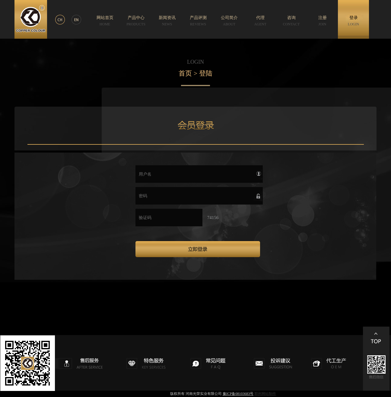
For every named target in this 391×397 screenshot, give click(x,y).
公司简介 (229, 20)
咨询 (291, 20)
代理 (260, 20)
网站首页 (105, 20)
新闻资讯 (167, 20)
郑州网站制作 (265, 394)
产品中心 (135, 20)
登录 (353, 20)
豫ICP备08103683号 (238, 394)
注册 (322, 20)
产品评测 (198, 20)
